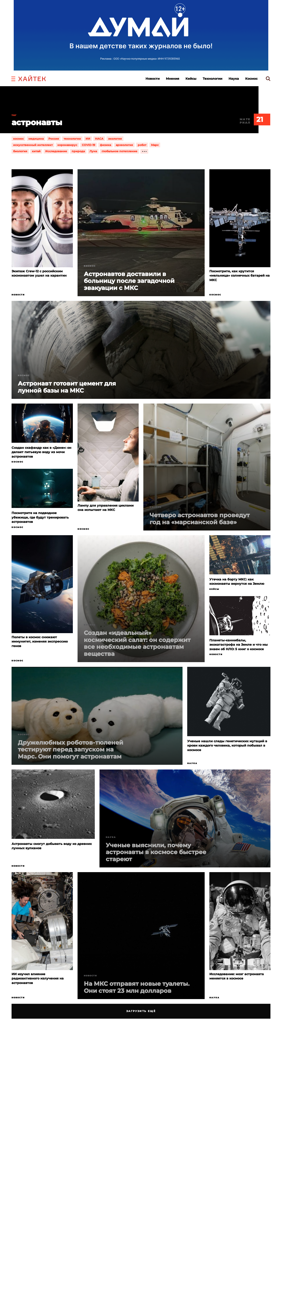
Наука (234, 79)
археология (124, 145)
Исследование (56, 151)
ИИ (88, 138)
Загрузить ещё (141, 1011)
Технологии (212, 79)
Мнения (172, 79)
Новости (153, 79)
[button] (13, 78)
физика (105, 145)
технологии (72, 138)
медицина (36, 138)
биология (20, 151)
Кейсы (190, 79)
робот (142, 145)
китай (36, 151)
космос (18, 138)
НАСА (99, 138)
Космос (251, 79)
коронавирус (67, 145)
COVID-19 (88, 145)
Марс (155, 145)
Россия (53, 138)
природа (78, 151)
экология (115, 138)
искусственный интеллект (33, 145)
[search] (268, 78)
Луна (93, 151)
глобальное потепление (119, 151)
